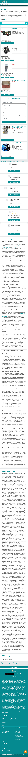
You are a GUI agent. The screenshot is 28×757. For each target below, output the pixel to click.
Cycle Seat (4, 643)
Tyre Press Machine (18, 623)
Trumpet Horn (13, 245)
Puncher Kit (14, 503)
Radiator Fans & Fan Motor (13, 606)
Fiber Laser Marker (22, 696)
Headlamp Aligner (5, 581)
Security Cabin (10, 683)
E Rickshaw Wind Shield (11, 643)
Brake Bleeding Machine (18, 593)
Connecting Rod (18, 566)
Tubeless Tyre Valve (14, 474)
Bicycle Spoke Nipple (9, 547)
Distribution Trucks (11, 588)
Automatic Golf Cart (9, 523)
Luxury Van (16, 497)
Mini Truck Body (21, 519)
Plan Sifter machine (17, 699)
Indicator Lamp (5, 595)
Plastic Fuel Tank (18, 514)
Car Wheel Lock (13, 624)
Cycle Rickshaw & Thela (11, 597)
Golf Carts (10, 591)
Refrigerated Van (13, 537)
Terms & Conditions (5, 731)
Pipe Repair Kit (23, 516)
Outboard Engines (18, 565)
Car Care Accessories (6, 642)
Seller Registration (18, 729)
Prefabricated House (5, 688)
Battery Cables (5, 538)
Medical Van (9, 629)
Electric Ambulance (14, 622)
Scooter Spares (9, 627)
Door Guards (4, 580)
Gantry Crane (15, 694)
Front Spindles (23, 557)
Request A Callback (14, 667)
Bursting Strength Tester (14, 695)
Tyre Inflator (21, 543)
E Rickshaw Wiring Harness (10, 541)
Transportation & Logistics (7, 659)
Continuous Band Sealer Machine (16, 701)
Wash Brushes (9, 574)
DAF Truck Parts (21, 554)
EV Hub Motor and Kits (19, 542)
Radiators (4, 542)
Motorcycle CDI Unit (22, 558)
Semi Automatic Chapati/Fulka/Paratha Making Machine (15, 706)
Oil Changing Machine (9, 599)
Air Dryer (6, 703)
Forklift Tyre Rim (5, 519)
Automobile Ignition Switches (16, 545)
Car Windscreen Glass (19, 495)
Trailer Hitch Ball (5, 558)
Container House (20, 688)
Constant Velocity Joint (21, 541)
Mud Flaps (9, 503)
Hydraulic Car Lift (20, 501)
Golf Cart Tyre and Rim (20, 522)
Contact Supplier (14, 170)
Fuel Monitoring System (19, 600)
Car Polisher (4, 585)
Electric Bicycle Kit (11, 493)
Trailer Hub (14, 247)
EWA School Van (5, 514)
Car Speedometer (19, 614)
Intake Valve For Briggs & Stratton (11, 568)
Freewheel (4, 546)
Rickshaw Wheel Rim (20, 642)
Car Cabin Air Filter (20, 526)
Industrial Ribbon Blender (14, 679)
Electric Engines (12, 573)
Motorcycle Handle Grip (14, 631)
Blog (2, 721)
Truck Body (16, 515)
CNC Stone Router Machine (7, 692)
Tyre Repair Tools (7, 535)
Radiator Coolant (21, 627)
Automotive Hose (18, 639)
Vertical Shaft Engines (9, 565)
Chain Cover (9, 546)
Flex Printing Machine (21, 690)
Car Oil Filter (4, 527)
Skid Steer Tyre (17, 518)
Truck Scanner (11, 600)
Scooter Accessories (6, 630)
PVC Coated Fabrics (17, 484)
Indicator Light (12, 619)
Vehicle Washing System (17, 649)
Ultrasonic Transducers (6, 701)
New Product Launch (19, 736)
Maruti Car (23, 484)
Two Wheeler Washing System (16, 581)
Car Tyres (21, 527)
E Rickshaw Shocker (15, 516)
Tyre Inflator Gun (16, 508)
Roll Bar (6, 639)
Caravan (11, 626)
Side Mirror (11, 623)
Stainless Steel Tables (9, 680)
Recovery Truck (18, 583)
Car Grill (6, 604)
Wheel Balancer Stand (18, 596)
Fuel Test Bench (20, 573)
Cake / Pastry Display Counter (13, 696)
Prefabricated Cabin (18, 686)
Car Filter (7, 608)
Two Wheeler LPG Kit (21, 504)
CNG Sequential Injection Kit (14, 635)
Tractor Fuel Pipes (14, 539)
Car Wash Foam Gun (17, 487)
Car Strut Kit (15, 527)
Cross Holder (7, 534)
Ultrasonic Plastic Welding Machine (17, 700)
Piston (3, 541)
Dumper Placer (19, 595)
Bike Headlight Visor (9, 515)
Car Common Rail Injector (11, 483)
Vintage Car (14, 496)
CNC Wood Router (13, 690)
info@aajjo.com (5, 746)
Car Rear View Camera (7, 549)
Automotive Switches (15, 550)
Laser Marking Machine (14, 676)
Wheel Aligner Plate (6, 492)
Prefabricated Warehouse (19, 687)
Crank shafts (11, 583)
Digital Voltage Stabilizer (12, 693)
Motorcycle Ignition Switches (18, 538)
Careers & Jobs (13, 718)
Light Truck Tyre (5, 518)
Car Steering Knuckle (14, 608)
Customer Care (4, 719)
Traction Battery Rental (6, 520)
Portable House (16, 683)
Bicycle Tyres (12, 495)
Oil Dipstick (21, 539)
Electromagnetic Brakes (16, 564)
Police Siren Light (10, 616)
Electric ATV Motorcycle (17, 549)
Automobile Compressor (11, 512)
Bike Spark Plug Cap (6, 539)
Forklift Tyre (7, 624)
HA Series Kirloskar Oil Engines (18, 142)
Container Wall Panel (15, 577)
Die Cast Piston (22, 622)
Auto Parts (4, 503)
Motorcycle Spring (19, 493)
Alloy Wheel (6, 631)
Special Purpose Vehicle (6, 485)
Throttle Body (21, 612)
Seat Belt (19, 618)
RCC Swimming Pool (10, 708)
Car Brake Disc (5, 610)
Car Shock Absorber (6, 603)
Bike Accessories (14, 630)
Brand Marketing (18, 735)
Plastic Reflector (14, 554)
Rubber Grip (22, 497)
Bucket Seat (19, 503)
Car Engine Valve (14, 603)
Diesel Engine (22, 570)
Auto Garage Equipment (20, 553)
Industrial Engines (14, 569)
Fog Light (24, 618)
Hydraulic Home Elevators (19, 681)
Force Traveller (20, 537)
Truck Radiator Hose (6, 554)
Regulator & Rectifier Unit (7, 561)
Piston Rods (13, 615)
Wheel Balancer (16, 576)
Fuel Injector (16, 626)
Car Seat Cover (20, 245)
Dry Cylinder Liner (5, 556)
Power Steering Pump (20, 604)
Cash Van (14, 629)
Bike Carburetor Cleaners (15, 556)
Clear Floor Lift (16, 500)
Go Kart (3, 523)
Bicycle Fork (14, 546)
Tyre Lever (13, 489)
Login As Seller (17, 739)
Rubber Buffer (18, 524)
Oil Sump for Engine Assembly (18, 80)
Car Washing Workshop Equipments (14, 585)
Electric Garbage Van (21, 512)
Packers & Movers (21, 657)
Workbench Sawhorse (11, 507)
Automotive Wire (14, 534)
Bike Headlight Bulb (16, 485)
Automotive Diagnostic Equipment (17, 492)
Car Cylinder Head (18, 610)
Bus (8, 497)
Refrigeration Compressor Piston (10, 641)
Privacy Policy (4, 732)
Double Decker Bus (18, 523)
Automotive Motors (13, 558)
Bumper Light (21, 611)
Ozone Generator (5, 712)
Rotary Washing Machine (16, 692)
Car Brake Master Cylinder (17, 560)
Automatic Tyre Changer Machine (18, 574)
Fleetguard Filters (15, 476)
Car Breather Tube (10, 542)
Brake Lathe (8, 577)
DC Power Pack (15, 689)
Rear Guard (17, 638)
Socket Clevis (4, 481)
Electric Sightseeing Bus (6, 496)
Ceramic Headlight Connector (11, 633)
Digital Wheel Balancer (17, 488)
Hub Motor (15, 627)
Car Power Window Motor (18, 561)
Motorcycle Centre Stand (10, 511)
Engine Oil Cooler (15, 63)
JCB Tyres (19, 531)
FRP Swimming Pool (14, 707)
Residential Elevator (5, 682)
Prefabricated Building (10, 687)
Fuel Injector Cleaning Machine (19, 580)
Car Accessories (9, 645)
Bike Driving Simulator (13, 587)
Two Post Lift (17, 705)
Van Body (20, 589)
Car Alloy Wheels (8, 491)
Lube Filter (4, 629)
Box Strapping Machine (18, 680)
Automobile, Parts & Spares (7, 6)
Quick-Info (4, 722)
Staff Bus (10, 538)
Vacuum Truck (10, 596)
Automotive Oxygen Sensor (7, 611)
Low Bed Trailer (9, 589)
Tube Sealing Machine (6, 679)
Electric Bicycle (5, 623)
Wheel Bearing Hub (14, 612)
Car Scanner (10, 580)
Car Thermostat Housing (7, 560)
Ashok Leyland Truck (13, 519)
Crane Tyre (11, 518)
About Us (3, 717)
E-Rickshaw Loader (6, 572)
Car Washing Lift (21, 496)
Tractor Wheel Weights (12, 481)
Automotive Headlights (15, 557)
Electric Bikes (22, 592)
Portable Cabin (21, 676)
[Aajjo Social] (17, 673)
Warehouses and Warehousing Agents (9, 657)
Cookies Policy (5, 729)
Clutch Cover (17, 637)
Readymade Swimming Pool (20, 708)
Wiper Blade (7, 245)
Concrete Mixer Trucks (6, 564)
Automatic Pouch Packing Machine (8, 702)
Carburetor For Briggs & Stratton (8, 566)
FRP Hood (4, 484)
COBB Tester (7, 695)
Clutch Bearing (8, 476)
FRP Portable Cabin (5, 686)
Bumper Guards (5, 553)
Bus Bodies (15, 589)
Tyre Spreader (4, 600)
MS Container (11, 686)
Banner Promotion (18, 733)
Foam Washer (22, 500)
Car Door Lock (12, 614)
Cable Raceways (7, 700)
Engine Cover (9, 634)
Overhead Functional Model (7, 508)
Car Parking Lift (9, 500)
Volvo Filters (11, 514)
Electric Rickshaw (13, 572)
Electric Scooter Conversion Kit (20, 547)
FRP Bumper (9, 484)
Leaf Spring (19, 647)
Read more (6, 19)
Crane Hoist (20, 694)
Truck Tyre (23, 518)
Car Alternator (11, 610)
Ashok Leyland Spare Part (15, 506)
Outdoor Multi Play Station (6, 677)
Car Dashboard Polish (10, 524)
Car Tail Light (4, 606)
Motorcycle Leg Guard (21, 629)
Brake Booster (22, 608)
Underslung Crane (9, 694)
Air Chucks (8, 557)
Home (1, 6)
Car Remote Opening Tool (18, 645)
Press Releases (13, 717)
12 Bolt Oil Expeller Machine (18, 28)
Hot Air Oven (9, 689)
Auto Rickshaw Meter (6, 489)
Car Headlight (22, 606)
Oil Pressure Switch (12, 531)
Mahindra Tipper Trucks (16, 520)
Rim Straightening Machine (7, 593)
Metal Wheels (20, 572)
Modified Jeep (12, 522)
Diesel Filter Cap (21, 641)
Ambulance (11, 497)
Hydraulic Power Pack (6, 690)
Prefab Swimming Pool (6, 707)
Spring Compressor (17, 634)
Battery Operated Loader (13, 562)
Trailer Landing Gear (9, 487)
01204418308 (4, 743)
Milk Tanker (20, 562)
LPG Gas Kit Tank (5, 506)
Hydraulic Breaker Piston (19, 599)
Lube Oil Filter (4, 493)
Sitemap (3, 718)
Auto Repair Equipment (19, 584)
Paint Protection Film (9, 477)
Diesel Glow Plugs (12, 647)
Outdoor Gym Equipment (6, 709)
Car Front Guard (11, 639)
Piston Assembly (21, 568)
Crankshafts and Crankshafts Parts (16, 480)
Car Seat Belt (12, 553)
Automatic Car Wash (6, 650)
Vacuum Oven (4, 689)
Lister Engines (16, 570)
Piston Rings (19, 507)
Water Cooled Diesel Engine (10, 526)
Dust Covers (10, 527)
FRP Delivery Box (20, 483)
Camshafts (18, 619)
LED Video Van (11, 646)
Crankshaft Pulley (5, 614)
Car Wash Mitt (9, 488)
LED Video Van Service (19, 646)
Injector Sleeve (14, 530)
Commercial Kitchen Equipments (7, 699)
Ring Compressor (22, 515)
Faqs (3, 725)
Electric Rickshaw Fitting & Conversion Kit (10, 543)
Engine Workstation (10, 620)
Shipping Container (13, 688)
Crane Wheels (11, 584)
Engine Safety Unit (5, 626)
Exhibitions (4, 723)
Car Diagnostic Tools (6, 622)
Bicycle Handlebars (5, 545)
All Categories (12, 719)
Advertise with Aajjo (18, 731)
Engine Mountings (15, 607)
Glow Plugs (15, 611)
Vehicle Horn (4, 646)
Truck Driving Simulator (14, 592)
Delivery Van (6, 537)
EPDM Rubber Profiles (6, 501)
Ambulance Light (18, 616)
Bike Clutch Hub (16, 533)
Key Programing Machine (19, 620)
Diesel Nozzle (14, 499)
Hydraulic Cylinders (22, 689)
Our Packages (17, 732)
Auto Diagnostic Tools (12, 504)
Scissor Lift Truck (19, 682)
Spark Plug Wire (5, 647)
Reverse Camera (13, 618)
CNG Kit (24, 488)
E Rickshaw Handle (6, 516)
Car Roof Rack (12, 638)
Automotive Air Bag (5, 612)
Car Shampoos (10, 570)
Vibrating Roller (21, 677)
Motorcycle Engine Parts (6, 649)
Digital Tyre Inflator (16, 591)
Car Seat (6, 638)
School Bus (4, 497)
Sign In (25, 1)
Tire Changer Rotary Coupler (18, 491)
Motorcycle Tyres (5, 495)
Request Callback (7, 43)
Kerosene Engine (5, 573)
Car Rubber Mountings (17, 510)
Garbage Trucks (11, 595)
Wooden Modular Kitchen (13, 703)
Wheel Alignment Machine (7, 576)
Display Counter (11, 681)
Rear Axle (13, 642)
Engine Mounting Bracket (10, 637)
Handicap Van (20, 624)
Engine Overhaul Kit (6, 569)
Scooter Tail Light (5, 619)
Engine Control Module (6, 607)
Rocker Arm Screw (6, 247)
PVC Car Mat (14, 501)
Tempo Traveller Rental (6, 499)
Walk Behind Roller (15, 677)
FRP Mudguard (10, 533)
